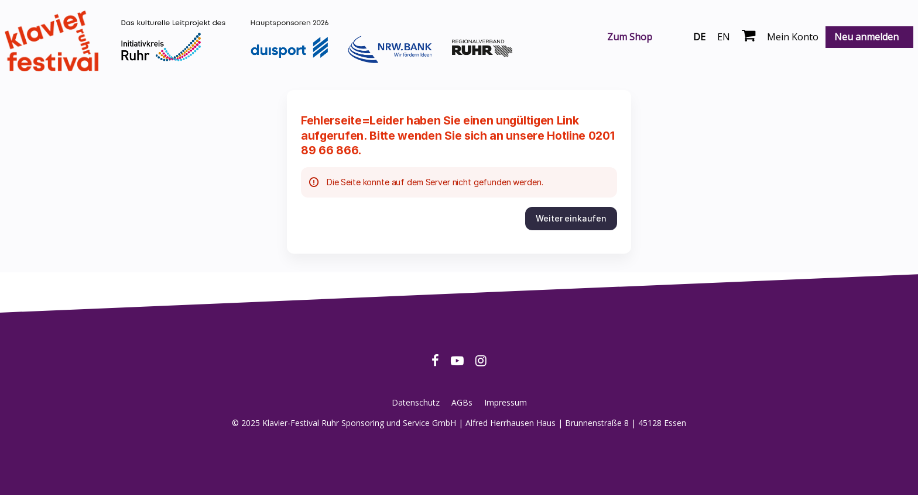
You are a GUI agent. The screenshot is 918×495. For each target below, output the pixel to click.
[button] (571, 218)
